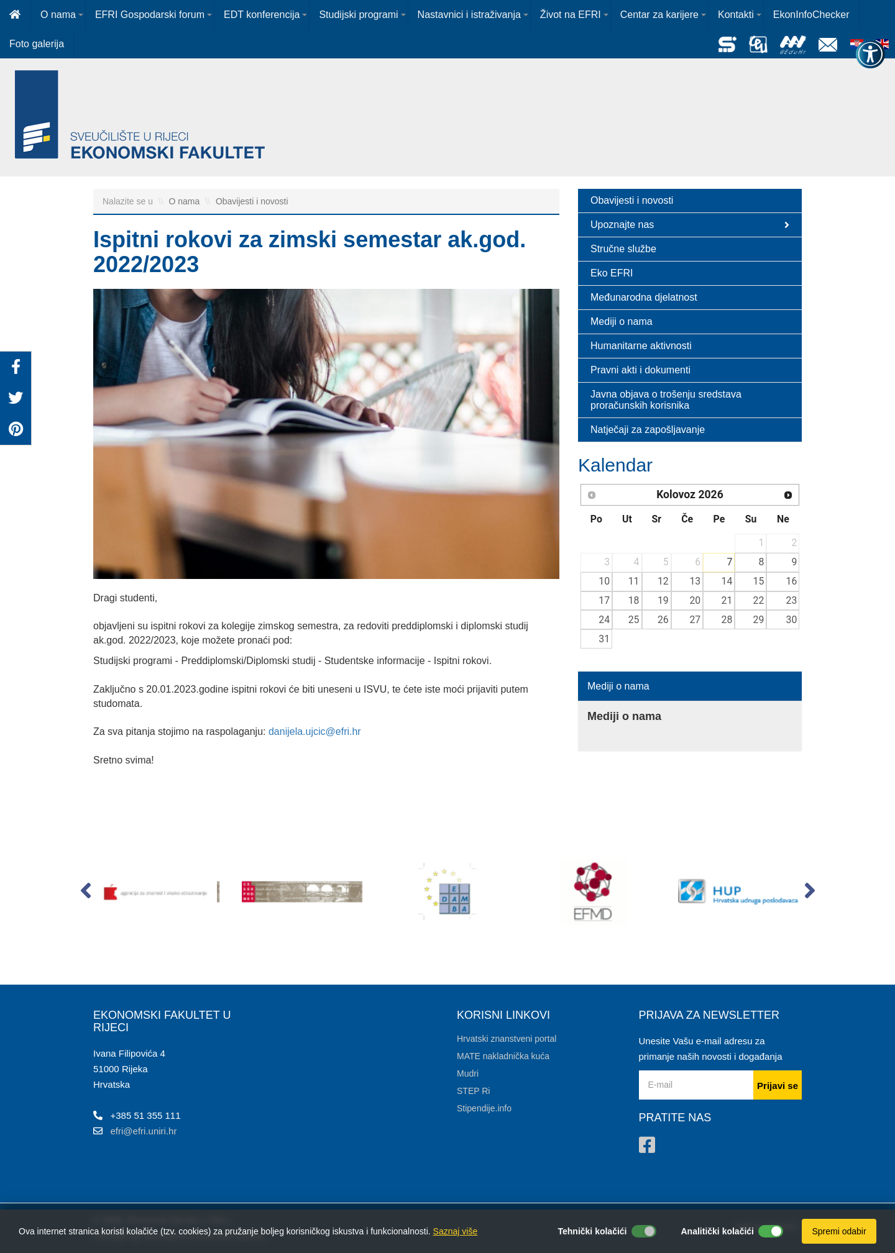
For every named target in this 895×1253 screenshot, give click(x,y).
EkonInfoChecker (811, 14)
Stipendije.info (484, 1108)
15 (758, 581)
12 (663, 581)
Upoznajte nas (689, 224)
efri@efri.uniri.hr (144, 1131)
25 (634, 620)
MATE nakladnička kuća (503, 1056)
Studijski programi (358, 14)
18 (634, 600)
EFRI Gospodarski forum (149, 14)
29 (758, 620)
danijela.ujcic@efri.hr (314, 731)
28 (727, 620)
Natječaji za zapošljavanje (647, 429)
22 (758, 600)
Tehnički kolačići (592, 1231)
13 (694, 581)
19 (663, 600)
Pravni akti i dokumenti (640, 370)
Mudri (468, 1073)
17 (604, 600)
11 (634, 581)
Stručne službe (623, 249)
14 (727, 581)
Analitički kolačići (718, 1231)
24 (604, 620)
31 (604, 639)
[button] (85, 893)
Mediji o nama (621, 321)
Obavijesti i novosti (252, 201)
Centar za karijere (659, 14)
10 (604, 581)
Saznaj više (455, 1231)
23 (791, 600)
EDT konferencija (262, 14)
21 (727, 600)
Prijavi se (777, 1085)
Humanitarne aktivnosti (641, 345)
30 (791, 620)
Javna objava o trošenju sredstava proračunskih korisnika (665, 400)
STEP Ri (473, 1091)
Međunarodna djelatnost (643, 297)
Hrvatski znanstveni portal (506, 1039)
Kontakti (736, 14)
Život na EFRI (570, 14)
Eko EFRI (611, 273)
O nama (58, 14)
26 (663, 620)
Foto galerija (36, 44)
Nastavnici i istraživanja (469, 14)
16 (791, 581)
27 (694, 620)
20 (694, 600)
